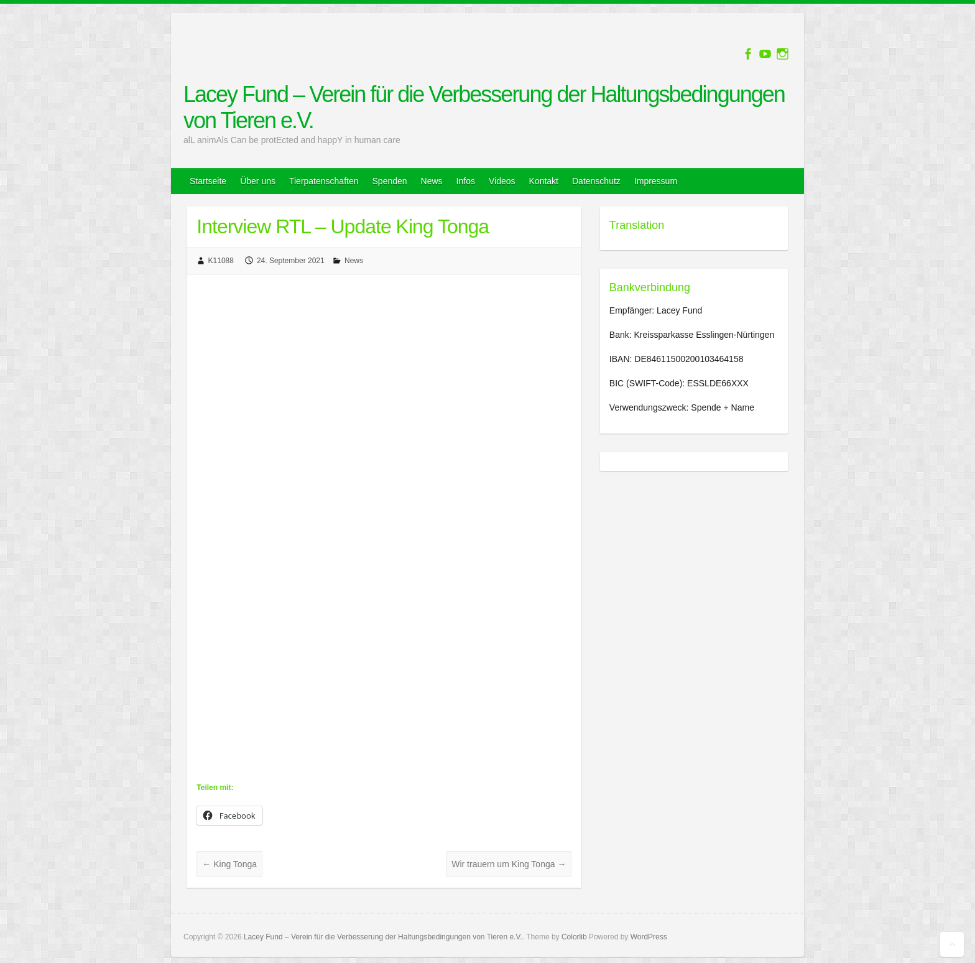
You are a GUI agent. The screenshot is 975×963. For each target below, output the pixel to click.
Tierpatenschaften (324, 181)
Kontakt (543, 181)
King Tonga (229, 864)
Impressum (655, 181)
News (432, 181)
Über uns (257, 181)
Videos (502, 181)
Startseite (208, 181)
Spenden (389, 181)
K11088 (221, 260)
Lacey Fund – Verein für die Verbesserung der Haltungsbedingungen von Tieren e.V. (484, 107)
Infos (465, 181)
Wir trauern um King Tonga (508, 864)
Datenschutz (596, 181)
